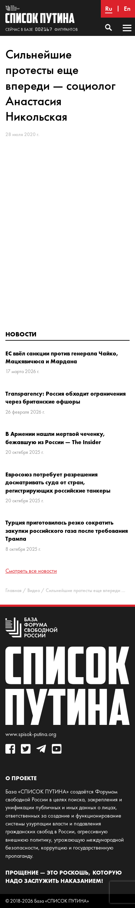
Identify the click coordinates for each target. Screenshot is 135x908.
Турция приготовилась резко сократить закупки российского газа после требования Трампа (66, 530)
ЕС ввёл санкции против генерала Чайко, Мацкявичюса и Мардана (62, 357)
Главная (13, 590)
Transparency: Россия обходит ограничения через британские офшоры (65, 397)
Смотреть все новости (31, 570)
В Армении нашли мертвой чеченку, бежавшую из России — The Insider (55, 437)
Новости (20, 334)
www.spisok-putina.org (30, 734)
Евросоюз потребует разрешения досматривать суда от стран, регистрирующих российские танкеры (58, 482)
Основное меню (127, 35)
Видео (33, 590)
